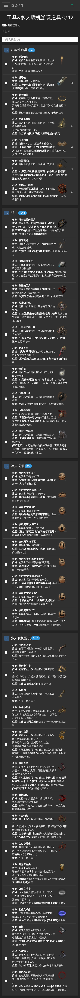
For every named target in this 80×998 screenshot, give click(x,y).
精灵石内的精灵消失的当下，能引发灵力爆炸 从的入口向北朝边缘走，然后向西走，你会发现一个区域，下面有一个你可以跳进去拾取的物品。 (39, 377)
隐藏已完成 (14, 25)
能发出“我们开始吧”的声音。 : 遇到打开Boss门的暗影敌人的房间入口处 (39, 581)
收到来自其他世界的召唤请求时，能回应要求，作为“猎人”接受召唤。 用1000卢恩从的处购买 (39, 915)
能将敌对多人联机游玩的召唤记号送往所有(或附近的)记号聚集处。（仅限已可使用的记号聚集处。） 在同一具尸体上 (39, 850)
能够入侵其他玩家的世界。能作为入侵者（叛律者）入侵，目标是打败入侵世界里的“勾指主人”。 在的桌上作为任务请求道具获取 (39, 958)
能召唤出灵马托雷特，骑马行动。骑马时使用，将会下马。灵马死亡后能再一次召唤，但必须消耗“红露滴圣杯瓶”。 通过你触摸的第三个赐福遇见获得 (39, 103)
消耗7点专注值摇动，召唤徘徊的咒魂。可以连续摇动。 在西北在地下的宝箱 (39, 247)
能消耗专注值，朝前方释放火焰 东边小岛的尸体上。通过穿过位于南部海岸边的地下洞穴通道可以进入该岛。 (39, 417)
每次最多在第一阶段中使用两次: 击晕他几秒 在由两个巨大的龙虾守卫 (39, 291)
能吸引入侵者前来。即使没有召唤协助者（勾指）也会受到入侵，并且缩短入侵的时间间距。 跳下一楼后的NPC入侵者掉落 (39, 873)
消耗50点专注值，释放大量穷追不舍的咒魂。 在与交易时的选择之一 (39, 334)
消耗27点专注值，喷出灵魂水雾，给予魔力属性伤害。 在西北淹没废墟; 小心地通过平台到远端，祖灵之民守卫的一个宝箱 (39, 269)
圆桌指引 (17, 5)
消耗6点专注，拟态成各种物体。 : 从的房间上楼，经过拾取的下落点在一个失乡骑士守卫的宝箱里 (39, 147)
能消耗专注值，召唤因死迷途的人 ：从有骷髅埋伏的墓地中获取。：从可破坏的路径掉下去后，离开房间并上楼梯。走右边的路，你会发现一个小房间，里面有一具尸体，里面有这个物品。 (39, 441)
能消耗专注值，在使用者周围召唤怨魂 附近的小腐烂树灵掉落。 (39, 398)
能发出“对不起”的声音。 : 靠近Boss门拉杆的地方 (39, 547)
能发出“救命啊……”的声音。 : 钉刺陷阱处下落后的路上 (39, 495)
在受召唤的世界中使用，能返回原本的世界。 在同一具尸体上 (39, 695)
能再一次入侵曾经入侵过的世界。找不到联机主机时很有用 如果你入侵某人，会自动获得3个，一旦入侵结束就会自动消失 (39, 801)
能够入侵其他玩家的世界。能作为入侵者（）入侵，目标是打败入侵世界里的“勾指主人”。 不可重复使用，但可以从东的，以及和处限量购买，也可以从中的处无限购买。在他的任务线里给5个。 (39, 775)
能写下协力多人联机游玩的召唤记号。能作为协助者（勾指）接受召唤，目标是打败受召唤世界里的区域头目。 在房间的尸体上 (39, 674)
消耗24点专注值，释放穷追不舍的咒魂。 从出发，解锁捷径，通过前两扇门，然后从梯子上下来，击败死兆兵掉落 (39, 311)
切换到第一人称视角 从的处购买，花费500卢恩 (39, 83)
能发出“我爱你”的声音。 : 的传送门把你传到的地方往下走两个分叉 (39, 598)
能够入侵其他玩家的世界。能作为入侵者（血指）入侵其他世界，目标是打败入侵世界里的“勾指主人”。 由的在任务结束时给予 (39, 935)
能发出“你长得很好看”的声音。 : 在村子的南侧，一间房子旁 (39, 564)
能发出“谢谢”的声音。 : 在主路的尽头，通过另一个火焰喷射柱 (39, 512)
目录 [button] (6, 31)
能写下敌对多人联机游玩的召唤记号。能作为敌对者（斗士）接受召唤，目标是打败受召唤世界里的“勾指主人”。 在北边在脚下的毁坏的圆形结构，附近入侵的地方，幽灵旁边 (39, 826)
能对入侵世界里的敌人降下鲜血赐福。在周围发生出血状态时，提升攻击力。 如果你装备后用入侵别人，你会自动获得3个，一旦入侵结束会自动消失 (39, 980)
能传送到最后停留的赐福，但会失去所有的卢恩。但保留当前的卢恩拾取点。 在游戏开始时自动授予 (39, 63)
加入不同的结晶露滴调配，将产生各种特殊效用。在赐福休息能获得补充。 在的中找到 (39, 126)
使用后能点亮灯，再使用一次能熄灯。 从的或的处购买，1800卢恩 (39, 169)
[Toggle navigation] (6, 5)
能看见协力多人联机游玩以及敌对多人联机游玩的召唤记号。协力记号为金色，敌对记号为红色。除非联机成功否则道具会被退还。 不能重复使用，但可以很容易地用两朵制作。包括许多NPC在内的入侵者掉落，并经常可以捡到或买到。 (39, 744)
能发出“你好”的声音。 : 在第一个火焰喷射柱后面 (39, 478)
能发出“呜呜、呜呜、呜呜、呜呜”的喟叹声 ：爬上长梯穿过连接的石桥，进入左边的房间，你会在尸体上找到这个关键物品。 (39, 617)
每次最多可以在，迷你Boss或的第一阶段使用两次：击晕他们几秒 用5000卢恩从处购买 (39, 226)
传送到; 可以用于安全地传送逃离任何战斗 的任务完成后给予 (39, 192)
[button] (6, 50)
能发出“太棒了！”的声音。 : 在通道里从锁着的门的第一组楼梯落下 (39, 529)
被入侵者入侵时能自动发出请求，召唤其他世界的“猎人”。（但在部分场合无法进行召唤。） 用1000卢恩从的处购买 (39, 895)
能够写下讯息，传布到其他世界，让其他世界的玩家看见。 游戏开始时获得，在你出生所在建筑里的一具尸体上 (39, 652)
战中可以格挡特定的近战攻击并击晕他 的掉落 (39, 355)
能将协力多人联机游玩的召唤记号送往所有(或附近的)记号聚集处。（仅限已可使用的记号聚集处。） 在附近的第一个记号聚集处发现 (39, 716)
